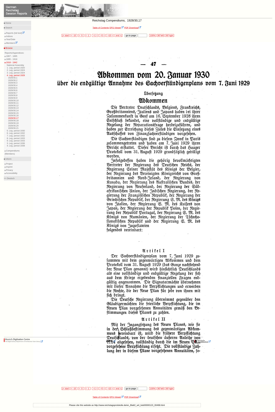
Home (8, 23)
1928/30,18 (13, 120)
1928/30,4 (12, 85)
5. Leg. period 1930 (16, 130)
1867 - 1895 (11, 56)
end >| (118, 35)
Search (8, 27)
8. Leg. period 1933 (16, 138)
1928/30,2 (12, 80)
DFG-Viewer (117, 27)
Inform (8, 159)
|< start (65, 35)
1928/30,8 (12, 95)
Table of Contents (101, 27)
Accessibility (11, 173)
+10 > (109, 35)
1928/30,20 (13, 125)
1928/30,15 (13, 113)
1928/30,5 (12, 88)
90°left (160, 35)
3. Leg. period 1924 (16, 73)
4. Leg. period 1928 (16, 75)
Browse (9, 48)
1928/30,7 (12, 93)
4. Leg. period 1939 (16, 145)
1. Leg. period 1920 (16, 68)
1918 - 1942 (11, 62)
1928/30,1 (12, 78)
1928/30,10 (13, 100)
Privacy (9, 170)
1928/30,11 (13, 103)
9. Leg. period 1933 (16, 140)
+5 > (102, 35)
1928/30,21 (13, 128)
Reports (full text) (15, 33)
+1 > (95, 35)
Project (9, 164)
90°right (169, 35)
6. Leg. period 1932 (16, 133)
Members (11, 43)
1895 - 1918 (11, 59)
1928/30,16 (13, 115)
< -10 (74, 35)
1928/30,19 (13, 123)
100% (152, 35)
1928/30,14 (13, 110)
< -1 (87, 35)
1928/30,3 (12, 83)
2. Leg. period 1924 (16, 70)
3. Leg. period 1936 (16, 143)
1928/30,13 (13, 108)
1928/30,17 (13, 118)
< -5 (81, 35)
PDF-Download (132, 27)
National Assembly (15, 65)
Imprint (8, 167)
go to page (131, 35)
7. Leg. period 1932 (16, 135)
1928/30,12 (13, 105)
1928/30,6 (12, 90)
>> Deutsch (9, 178)
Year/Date (10, 39)
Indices (9, 36)
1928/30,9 (12, 98)
